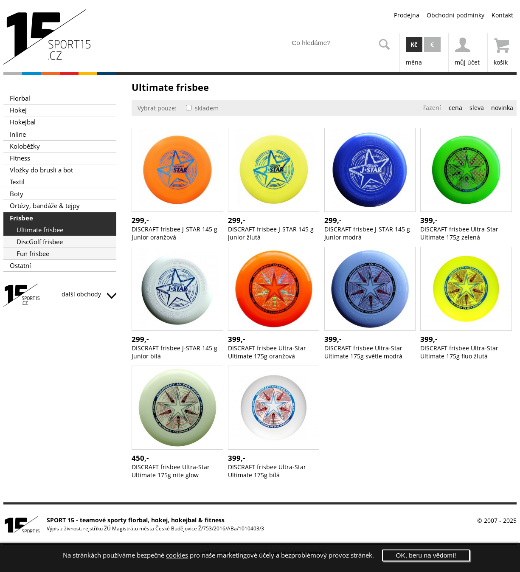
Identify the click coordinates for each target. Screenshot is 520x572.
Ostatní (20, 265)
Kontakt (502, 15)
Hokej (18, 110)
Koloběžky (25, 146)
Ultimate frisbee (40, 229)
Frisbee (21, 218)
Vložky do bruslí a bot (41, 170)
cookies (177, 555)
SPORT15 (59, 296)
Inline (18, 134)
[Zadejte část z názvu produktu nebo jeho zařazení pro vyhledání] (331, 43)
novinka (502, 108)
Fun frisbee (33, 253)
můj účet (467, 49)
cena (455, 108)
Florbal (20, 98)
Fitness (20, 158)
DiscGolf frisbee (40, 241)
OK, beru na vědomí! (426, 555)
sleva (476, 108)
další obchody (89, 294)
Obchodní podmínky (455, 15)
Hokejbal (23, 122)
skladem (202, 108)
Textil (17, 182)
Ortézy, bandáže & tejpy (45, 205)
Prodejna (406, 15)
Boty (16, 193)
